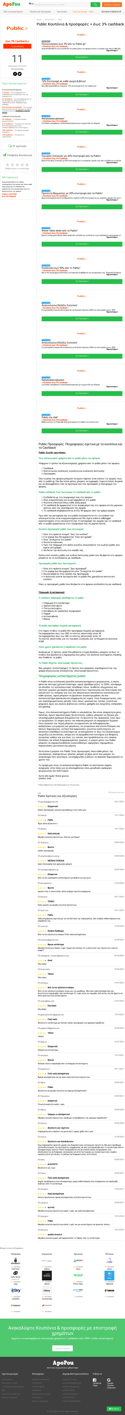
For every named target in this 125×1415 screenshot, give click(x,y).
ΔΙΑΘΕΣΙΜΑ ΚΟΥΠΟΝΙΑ (17, 66)
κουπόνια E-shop (69, 1379)
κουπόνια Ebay (68, 1390)
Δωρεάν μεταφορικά (40, 1379)
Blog (3, 1390)
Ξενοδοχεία (37, 1397)
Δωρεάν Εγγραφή (62, 1348)
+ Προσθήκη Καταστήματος (13, 1387)
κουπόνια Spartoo (69, 1394)
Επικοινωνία (7, 1379)
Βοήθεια (114, 1408)
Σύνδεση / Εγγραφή (112, 4)
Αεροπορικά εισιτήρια (41, 1394)
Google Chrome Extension (111, 1384)
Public (60, 19)
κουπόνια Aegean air (70, 1387)
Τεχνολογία (37, 1383)
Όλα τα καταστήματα (13, 12)
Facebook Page (97, 1383)
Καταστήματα (50, 19)
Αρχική (39, 19)
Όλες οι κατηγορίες (40, 1401)
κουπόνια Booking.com (71, 1383)
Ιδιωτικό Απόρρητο (10, 1397)
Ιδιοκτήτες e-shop (9, 1383)
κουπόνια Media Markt (71, 1401)
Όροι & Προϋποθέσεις (11, 1394)
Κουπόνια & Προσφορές (40, 12)
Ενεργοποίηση (17, 46)
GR (31, 4)
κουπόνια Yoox (68, 1397)
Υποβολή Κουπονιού (17, 155)
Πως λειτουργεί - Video (83, 12)
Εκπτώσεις (62, 12)
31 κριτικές (17, 146)
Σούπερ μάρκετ (38, 1387)
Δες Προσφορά (82, 94)
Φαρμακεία (36, 1390)
